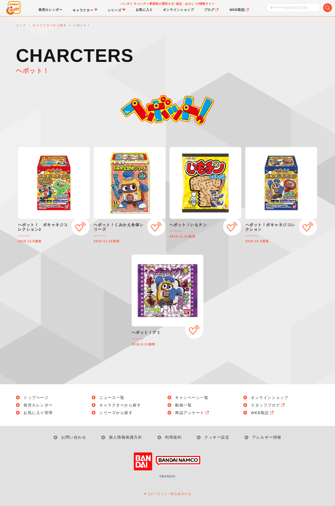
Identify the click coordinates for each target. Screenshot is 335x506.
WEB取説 (263, 413)
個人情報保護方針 (125, 437)
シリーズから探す (116, 413)
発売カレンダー (38, 405)
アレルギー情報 (266, 437)
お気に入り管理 (38, 413)
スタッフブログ (268, 405)
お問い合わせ (73, 437)
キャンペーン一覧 (191, 397)
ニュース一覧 (111, 397)
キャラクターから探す (120, 405)
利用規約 (173, 437)
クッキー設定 (216, 437)
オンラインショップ (270, 397)
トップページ (36, 397)
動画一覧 (183, 405)
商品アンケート (192, 413)
